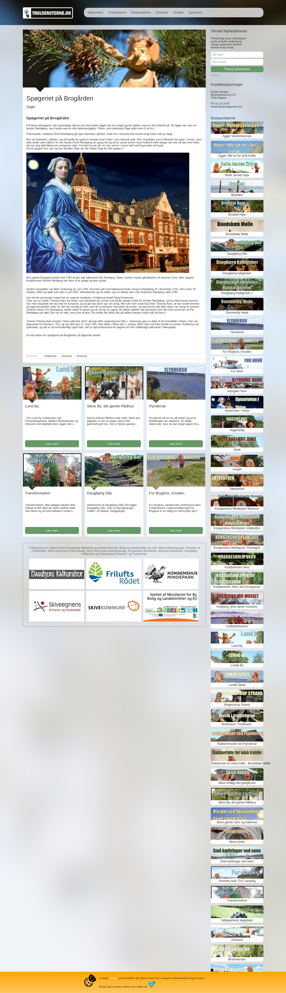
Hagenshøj (237, 430)
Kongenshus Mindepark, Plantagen (237, 548)
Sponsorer (195, 12)
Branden (237, 195)
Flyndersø (157, 406)
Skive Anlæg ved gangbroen (237, 783)
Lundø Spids (237, 685)
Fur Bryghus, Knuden (166, 493)
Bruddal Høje (237, 214)
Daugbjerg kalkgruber (237, 273)
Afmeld (215, 74)
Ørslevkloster (237, 959)
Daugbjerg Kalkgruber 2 (237, 293)
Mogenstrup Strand (237, 704)
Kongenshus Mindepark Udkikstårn (237, 528)
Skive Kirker (237, 842)
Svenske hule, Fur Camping (236, 881)
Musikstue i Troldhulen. (237, 724)
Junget (236, 469)
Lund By (32, 406)
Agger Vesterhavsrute (237, 136)
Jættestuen (237, 489)
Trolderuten (50, 356)
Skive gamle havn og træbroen (237, 822)
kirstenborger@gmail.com (226, 106)
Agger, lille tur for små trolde (237, 155)
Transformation (37, 493)
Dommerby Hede (237, 312)
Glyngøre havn (237, 391)
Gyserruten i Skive (237, 410)
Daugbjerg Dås (99, 493)
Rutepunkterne (141, 12)
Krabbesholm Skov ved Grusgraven (237, 587)
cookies (113, 978)
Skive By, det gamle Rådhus (110, 406)
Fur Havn (237, 371)
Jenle (237, 450)
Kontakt (178, 12)
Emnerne (162, 12)
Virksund (237, 940)
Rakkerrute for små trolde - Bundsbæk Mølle (237, 763)
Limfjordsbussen (237, 626)
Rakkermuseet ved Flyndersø (237, 744)
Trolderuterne (117, 12)
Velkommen (95, 12)
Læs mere (52, 443)
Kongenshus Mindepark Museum (237, 508)
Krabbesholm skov (237, 567)
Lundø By (237, 665)
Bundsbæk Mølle (237, 234)
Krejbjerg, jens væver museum (237, 606)
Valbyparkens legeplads (237, 920)
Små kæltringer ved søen (237, 861)
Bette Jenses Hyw (237, 175)
